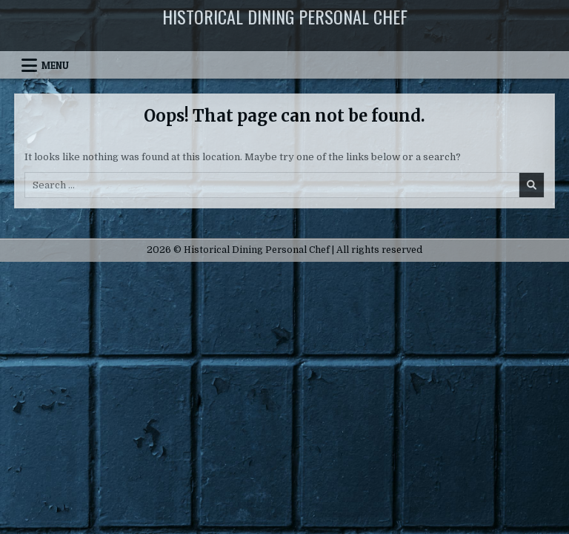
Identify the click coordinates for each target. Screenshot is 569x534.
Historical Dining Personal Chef (284, 16)
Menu (55, 65)
